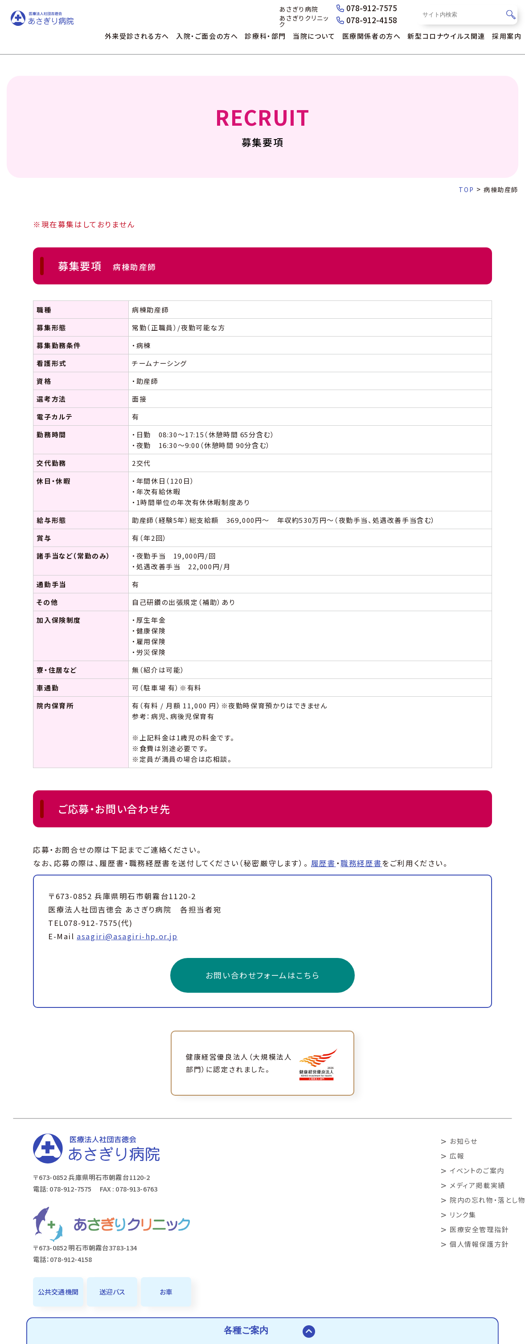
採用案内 (506, 36)
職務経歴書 (361, 863)
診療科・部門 (265, 36)
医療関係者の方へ (371, 36)
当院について (314, 36)
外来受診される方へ (137, 36)
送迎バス (112, 1291)
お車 (166, 1291)
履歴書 (323, 863)
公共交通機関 (58, 1291)
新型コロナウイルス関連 (446, 36)
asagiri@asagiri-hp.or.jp (127, 936)
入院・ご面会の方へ (207, 36)
